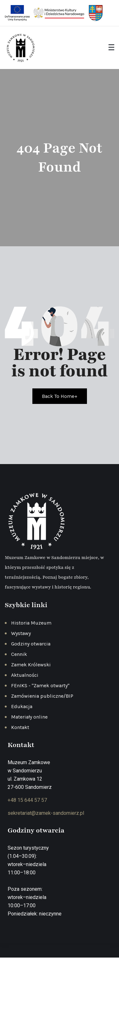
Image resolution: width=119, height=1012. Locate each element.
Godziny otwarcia (30, 644)
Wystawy (21, 633)
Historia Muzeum (31, 623)
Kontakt (20, 727)
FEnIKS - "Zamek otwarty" (40, 685)
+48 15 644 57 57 (27, 800)
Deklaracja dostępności (60, 995)
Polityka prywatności (46, 986)
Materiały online (29, 717)
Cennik (19, 654)
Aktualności (24, 675)
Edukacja (21, 706)
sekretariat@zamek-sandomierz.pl (46, 813)
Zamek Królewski (31, 665)
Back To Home (59, 396)
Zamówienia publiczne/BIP (42, 696)
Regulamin (84, 986)
